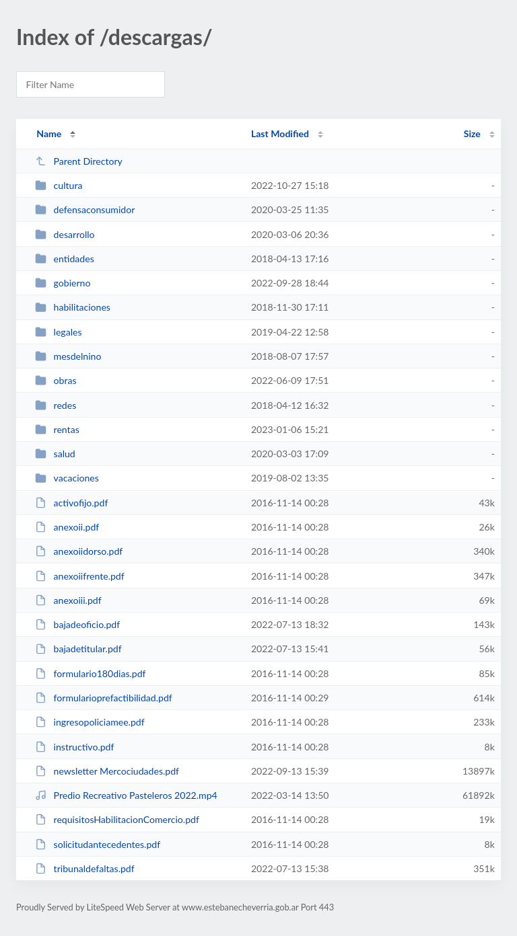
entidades (64, 258)
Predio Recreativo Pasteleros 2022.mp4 (126, 795)
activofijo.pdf (71, 502)
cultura (58, 185)
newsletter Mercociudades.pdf (107, 771)
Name (48, 133)
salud (55, 453)
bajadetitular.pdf (78, 648)
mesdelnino (68, 356)
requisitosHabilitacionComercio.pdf (117, 819)
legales (58, 332)
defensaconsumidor (85, 209)
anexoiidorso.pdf (79, 551)
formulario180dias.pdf (90, 673)
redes (55, 405)
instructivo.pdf (74, 746)
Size (472, 133)
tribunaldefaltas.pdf (85, 868)
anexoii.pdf (67, 527)
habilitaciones (72, 307)
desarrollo (64, 234)
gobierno (62, 282)
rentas (57, 429)
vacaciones (67, 477)
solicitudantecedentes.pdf (97, 844)
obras (55, 380)
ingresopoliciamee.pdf (90, 722)
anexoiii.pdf (68, 600)
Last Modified (280, 133)
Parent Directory (79, 161)
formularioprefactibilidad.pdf (103, 697)
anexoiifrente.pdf (80, 576)
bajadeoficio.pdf (77, 624)
